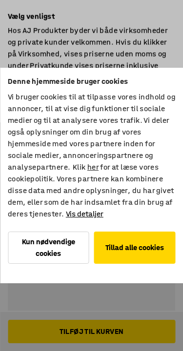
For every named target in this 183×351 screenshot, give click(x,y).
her (93, 167)
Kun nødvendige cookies (48, 247)
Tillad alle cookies (134, 247)
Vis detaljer (84, 213)
